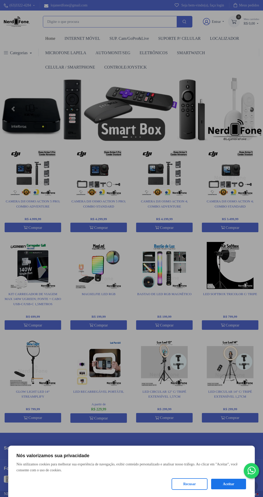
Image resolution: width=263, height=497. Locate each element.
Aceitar (228, 484)
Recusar (189, 484)
